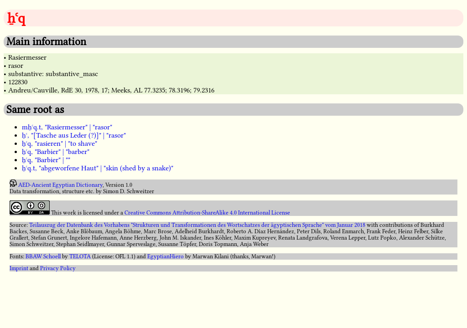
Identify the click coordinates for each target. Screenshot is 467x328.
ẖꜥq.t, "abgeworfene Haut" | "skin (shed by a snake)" (97, 168)
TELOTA (80, 256)
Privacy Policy (58, 268)
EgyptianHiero (165, 256)
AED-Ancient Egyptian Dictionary (60, 185)
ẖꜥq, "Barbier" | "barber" (55, 152)
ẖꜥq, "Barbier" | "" (46, 160)
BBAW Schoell (43, 256)
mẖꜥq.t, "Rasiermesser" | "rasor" (67, 127)
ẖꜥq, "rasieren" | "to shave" (59, 143)
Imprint (19, 268)
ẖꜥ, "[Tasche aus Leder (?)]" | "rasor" (74, 135)
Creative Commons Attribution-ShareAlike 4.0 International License (207, 213)
